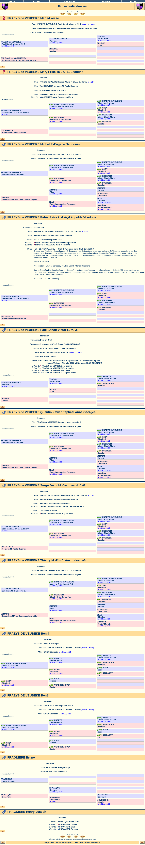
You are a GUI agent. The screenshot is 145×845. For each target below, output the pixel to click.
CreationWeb (78, 842)
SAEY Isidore (54, 680)
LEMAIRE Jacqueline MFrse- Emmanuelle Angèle (59, 158)
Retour (12, 1)
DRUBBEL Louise (53, 50)
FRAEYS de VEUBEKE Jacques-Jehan (59, 373)
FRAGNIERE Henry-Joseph (58, 767)
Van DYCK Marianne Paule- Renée (55, 503)
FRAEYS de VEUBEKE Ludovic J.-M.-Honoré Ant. (61, 105)
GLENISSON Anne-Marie (54, 798)
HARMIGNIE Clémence (102, 194)
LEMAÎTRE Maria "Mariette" (104, 206)
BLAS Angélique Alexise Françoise (62, 203)
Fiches (133, 1)
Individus (106, 1)
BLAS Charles (101, 200)
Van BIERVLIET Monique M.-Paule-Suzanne (59, 86)
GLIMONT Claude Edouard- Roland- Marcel (59, 94)
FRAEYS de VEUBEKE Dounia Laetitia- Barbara (62, 506)
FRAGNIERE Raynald (68, 829)
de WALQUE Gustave (54, 789)
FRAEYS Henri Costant (55, 659)
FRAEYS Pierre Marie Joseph (106, 377)
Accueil (36, 1)
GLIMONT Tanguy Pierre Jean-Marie (57, 97)
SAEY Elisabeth (102, 109)
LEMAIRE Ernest (101, 189)
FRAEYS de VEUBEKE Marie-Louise (58, 368)
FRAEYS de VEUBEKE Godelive (56, 370)
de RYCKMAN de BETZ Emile (50, 32)
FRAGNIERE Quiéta (68, 825)
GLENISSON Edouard (102, 796)
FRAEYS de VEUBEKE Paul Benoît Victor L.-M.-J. (59, 24)
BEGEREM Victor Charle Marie (106, 116)
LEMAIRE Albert (53, 191)
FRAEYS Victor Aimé (102, 37)
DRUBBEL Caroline (104, 123)
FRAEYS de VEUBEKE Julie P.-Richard (52, 245)
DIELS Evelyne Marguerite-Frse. (48, 240)
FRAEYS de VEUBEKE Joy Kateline (57, 513)
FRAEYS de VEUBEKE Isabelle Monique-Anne (55, 242)
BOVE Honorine (54, 671)
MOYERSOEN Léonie (103, 801)
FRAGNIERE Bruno (67, 827)
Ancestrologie (64, 842)
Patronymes (69, 1)
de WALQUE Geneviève (56, 772)
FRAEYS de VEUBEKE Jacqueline (57, 366)
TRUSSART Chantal (48, 511)
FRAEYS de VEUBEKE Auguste (54, 352)
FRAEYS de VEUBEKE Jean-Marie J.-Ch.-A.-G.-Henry (63, 82)
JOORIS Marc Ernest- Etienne (53, 90)
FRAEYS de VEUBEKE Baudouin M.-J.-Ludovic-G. (59, 154)
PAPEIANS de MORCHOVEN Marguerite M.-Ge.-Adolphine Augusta (67, 28)
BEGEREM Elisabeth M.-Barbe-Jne (60, 118)
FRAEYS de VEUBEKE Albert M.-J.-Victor (109, 102)
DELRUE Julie (101, 44)
